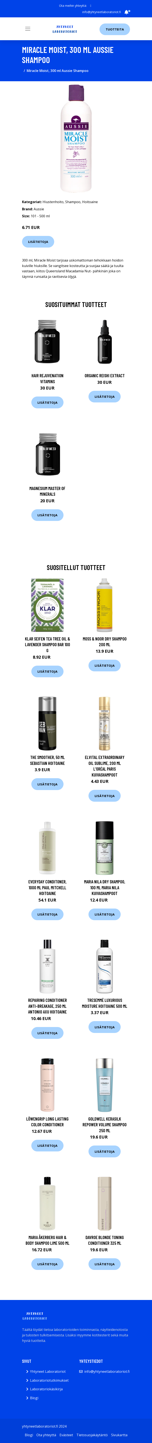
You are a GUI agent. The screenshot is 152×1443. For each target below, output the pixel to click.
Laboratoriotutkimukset (49, 1380)
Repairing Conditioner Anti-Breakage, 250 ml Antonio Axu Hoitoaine (47, 1005)
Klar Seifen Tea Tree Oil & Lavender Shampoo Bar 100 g (47, 644)
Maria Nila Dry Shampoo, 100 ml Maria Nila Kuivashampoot (104, 887)
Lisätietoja (38, 242)
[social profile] (90, 6)
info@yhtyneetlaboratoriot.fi (101, 12)
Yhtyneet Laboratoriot (48, 1371)
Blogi (34, 1398)
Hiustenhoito (53, 202)
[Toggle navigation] (27, 29)
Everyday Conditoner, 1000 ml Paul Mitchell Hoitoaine (47, 887)
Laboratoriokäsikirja (46, 1389)
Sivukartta (119, 1435)
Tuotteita (115, 29)
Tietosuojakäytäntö (92, 1435)
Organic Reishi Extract (105, 375)
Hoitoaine (90, 202)
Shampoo (72, 202)
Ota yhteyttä (46, 1435)
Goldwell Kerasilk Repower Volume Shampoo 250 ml (105, 1124)
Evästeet (66, 1435)
